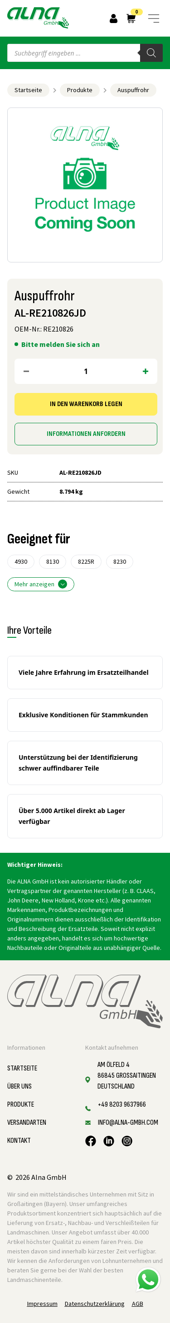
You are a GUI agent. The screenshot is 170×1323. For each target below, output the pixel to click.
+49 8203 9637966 (122, 1104)
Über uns (19, 1086)
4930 (21, 561)
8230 (119, 561)
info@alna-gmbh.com (128, 1122)
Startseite (28, 90)
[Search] (151, 53)
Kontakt (19, 1140)
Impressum (42, 1304)
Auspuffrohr (133, 90)
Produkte (79, 90)
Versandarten (26, 1122)
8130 (52, 561)
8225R (86, 561)
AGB (137, 1304)
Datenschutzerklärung (95, 1304)
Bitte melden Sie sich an (60, 344)
